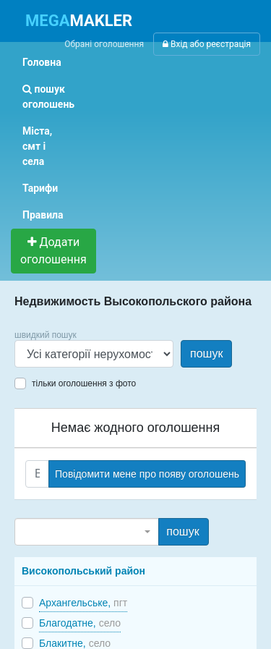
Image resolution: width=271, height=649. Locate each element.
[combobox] (86, 532)
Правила (43, 215)
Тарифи (40, 188)
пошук (206, 353)
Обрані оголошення (104, 44)
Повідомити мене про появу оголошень (147, 474)
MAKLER (78, 21)
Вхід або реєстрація (207, 44)
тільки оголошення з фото (84, 383)
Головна (41, 62)
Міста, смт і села (37, 146)
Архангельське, (83, 602)
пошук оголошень (48, 96)
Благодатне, (80, 623)
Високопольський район (83, 571)
